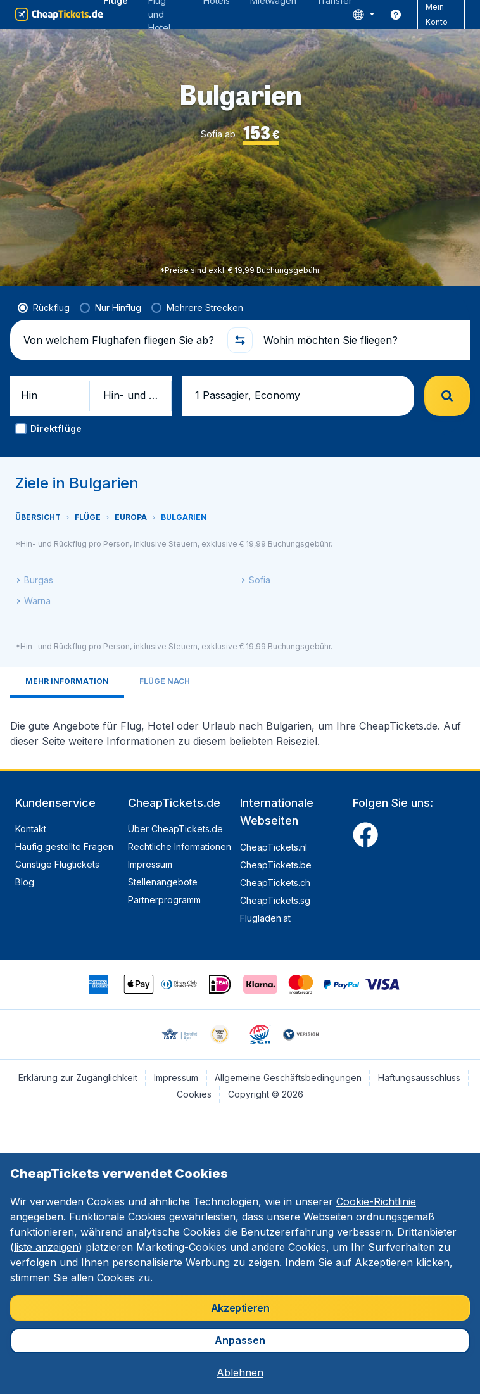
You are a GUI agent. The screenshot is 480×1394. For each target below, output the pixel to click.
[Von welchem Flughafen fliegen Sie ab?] (120, 340)
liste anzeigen (46, 1247)
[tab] (67, 682)
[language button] (363, 14)
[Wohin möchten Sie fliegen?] (360, 340)
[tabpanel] (240, 728)
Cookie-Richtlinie (376, 1201)
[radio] (44, 308)
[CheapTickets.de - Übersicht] (59, 14)
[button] (240, 340)
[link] (395, 14)
